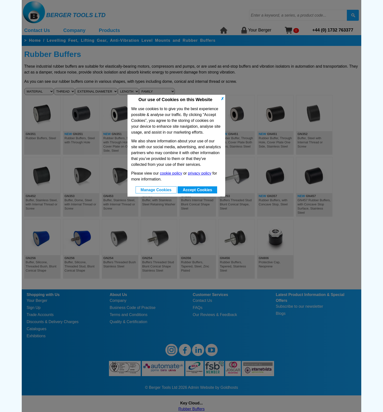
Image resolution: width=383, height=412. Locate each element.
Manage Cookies (156, 190)
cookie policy (171, 173)
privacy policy (199, 173)
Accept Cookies (197, 190)
